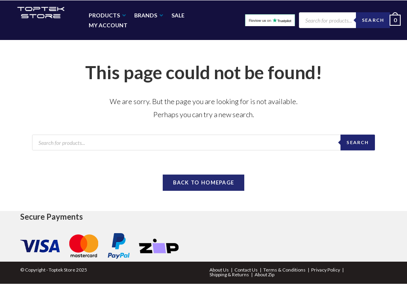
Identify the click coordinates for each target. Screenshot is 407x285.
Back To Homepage (203, 182)
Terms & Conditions (284, 270)
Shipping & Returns (229, 274)
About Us (219, 270)
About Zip (264, 274)
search (357, 142)
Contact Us (246, 270)
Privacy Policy (325, 270)
